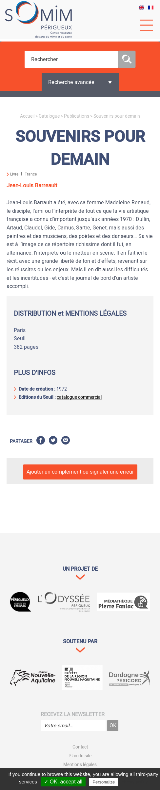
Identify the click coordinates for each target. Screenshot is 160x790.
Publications (76, 116)
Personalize (103, 782)
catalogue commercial (79, 397)
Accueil (27, 116)
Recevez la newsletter (73, 714)
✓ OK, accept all (63, 781)
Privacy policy (133, 781)
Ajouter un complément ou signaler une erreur (80, 472)
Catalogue (49, 116)
